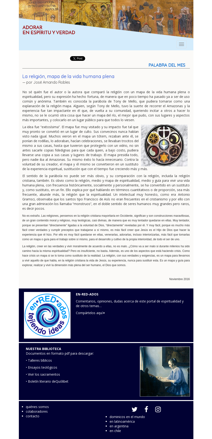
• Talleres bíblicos (39, 360)
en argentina (119, 426)
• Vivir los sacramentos (43, 374)
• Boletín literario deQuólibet (47, 381)
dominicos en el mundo (127, 417)
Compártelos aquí (90, 313)
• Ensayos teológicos (41, 367)
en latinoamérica (122, 421)
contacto (32, 416)
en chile (115, 431)
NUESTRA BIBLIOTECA (43, 348)
